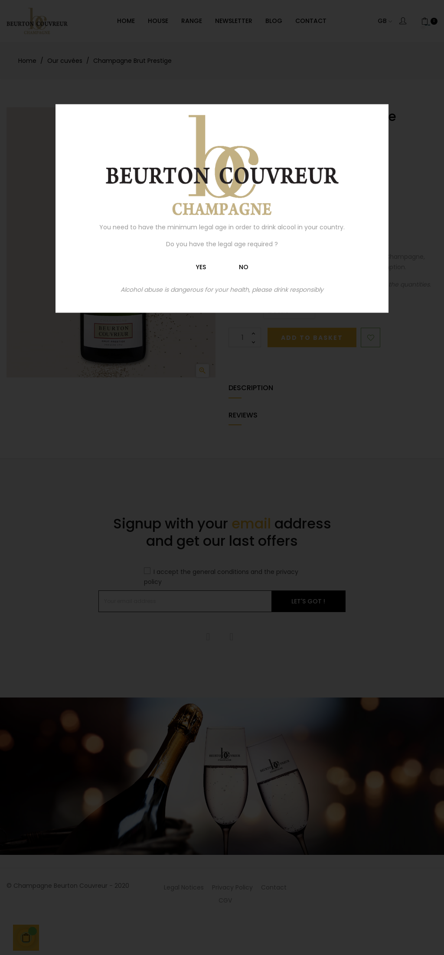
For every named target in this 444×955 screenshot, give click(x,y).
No (243, 267)
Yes (201, 267)
